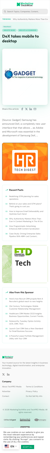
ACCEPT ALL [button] (28, 447)
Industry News (9, 30)
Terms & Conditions (34, 386)
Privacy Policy (32, 391)
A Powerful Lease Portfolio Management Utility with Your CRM (26, 337)
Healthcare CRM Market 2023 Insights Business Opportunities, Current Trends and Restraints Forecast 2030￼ (26, 315)
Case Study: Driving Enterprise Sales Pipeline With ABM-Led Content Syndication (24, 235)
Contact (5, 396)
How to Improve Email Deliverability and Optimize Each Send (26, 212)
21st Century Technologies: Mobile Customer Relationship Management (24, 307)
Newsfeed (7, 27)
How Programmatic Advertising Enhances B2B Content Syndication (24, 227)
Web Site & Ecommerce (28, 30)
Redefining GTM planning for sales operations (24, 197)
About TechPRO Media (11, 386)
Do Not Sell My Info (34, 396)
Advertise (6, 391)
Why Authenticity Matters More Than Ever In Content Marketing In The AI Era (26, 220)
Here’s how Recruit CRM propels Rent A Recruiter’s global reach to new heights (26, 300)
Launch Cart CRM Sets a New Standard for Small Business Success (26, 329)
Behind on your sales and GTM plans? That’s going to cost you (25, 205)
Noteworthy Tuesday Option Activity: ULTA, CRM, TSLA (25, 322)
